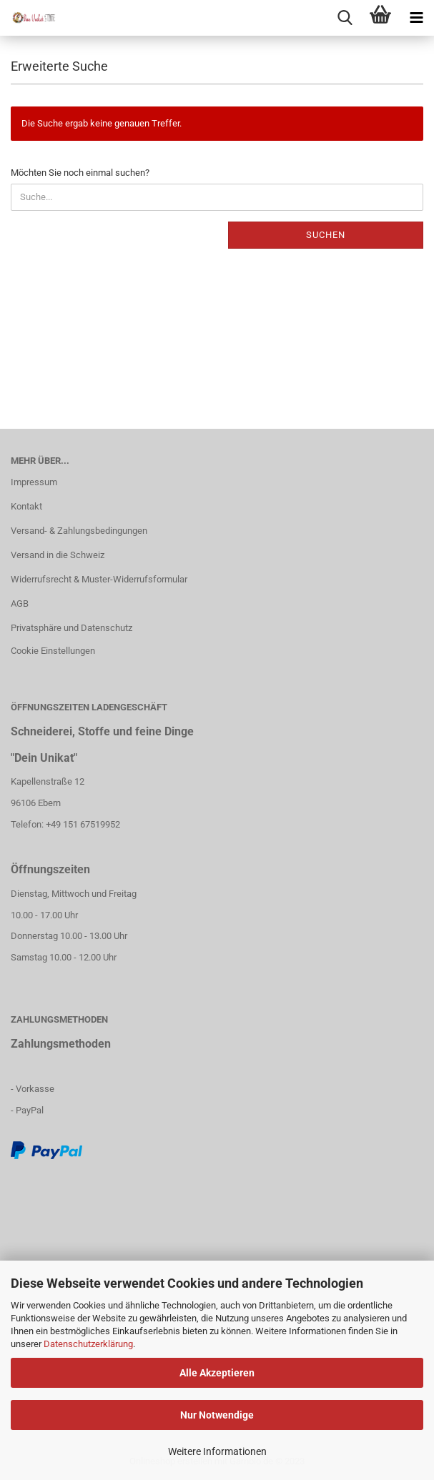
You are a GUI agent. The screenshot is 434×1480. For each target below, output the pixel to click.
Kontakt (26, 506)
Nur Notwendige (217, 1415)
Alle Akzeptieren (217, 1373)
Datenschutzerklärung (88, 1344)
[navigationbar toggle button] (416, 18)
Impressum (34, 482)
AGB (20, 603)
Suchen (325, 234)
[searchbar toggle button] (345, 18)
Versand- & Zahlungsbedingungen (79, 530)
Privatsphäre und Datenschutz (71, 627)
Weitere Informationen (217, 1451)
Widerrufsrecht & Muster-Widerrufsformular (99, 579)
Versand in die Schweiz (57, 555)
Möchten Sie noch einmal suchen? (80, 172)
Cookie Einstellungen (53, 650)
